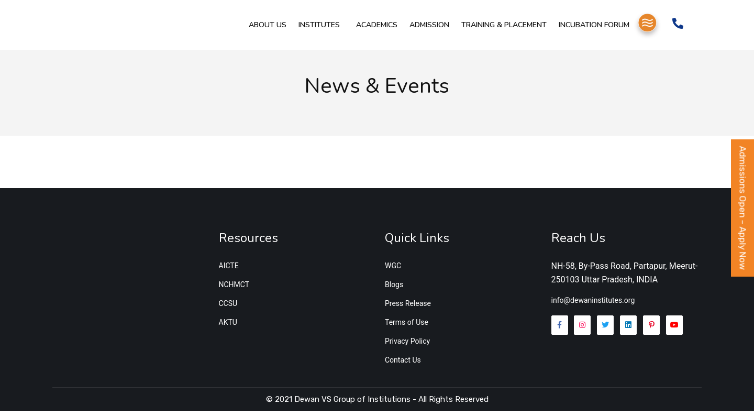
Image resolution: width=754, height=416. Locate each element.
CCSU (228, 308)
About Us (271, 29)
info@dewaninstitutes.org (593, 305)
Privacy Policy (407, 346)
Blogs (394, 290)
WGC (393, 271)
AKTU (228, 327)
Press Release (408, 308)
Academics (377, 29)
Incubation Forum (586, 29)
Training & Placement (499, 29)
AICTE (229, 271)
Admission (427, 29)
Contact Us (403, 365)
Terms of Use (406, 327)
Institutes (320, 29)
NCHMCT (234, 290)
